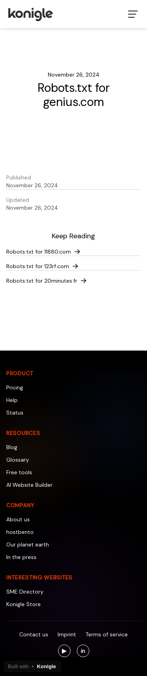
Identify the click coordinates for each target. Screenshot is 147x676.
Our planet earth (27, 544)
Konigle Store (23, 604)
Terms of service (106, 634)
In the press (21, 557)
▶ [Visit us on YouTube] (66, 652)
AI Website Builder (29, 484)
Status (15, 412)
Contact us (33, 634)
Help (12, 400)
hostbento (20, 531)
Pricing (14, 387)
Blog (11, 447)
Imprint (67, 634)
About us (18, 519)
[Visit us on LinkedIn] (83, 651)
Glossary (17, 459)
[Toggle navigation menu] (133, 14)
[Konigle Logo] (30, 14)
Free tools (19, 472)
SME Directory (25, 591)
